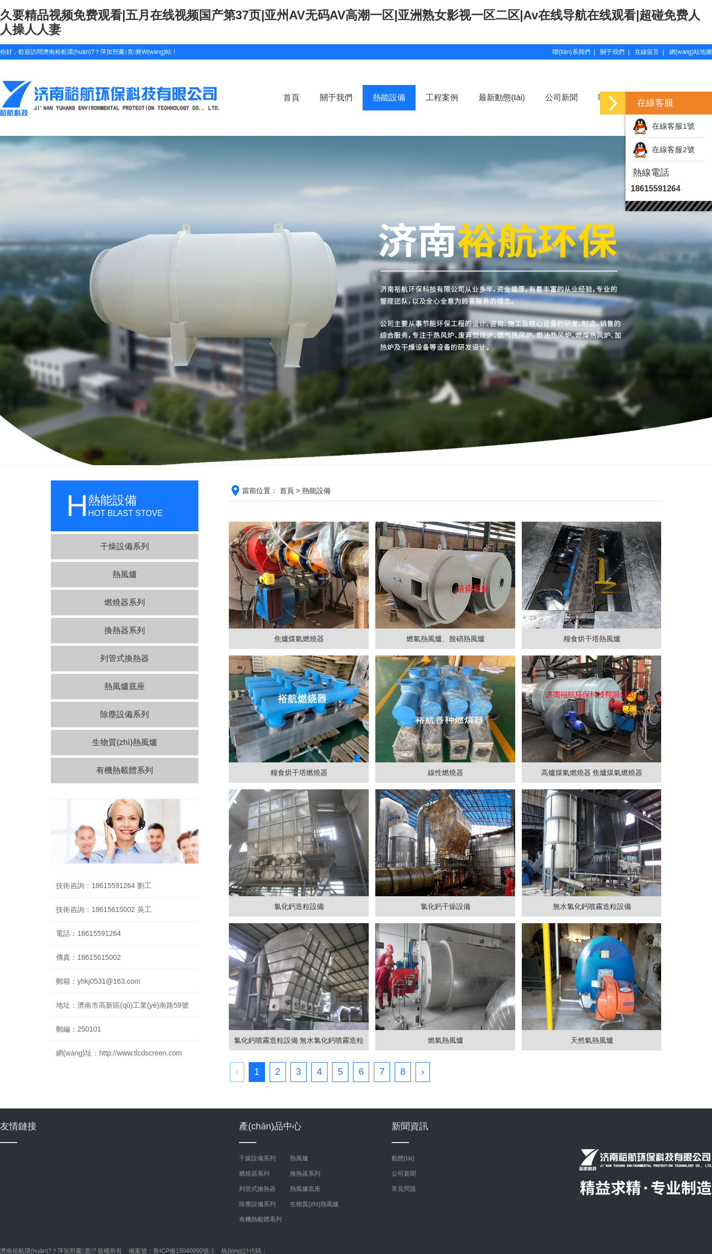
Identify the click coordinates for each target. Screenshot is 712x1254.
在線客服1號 (664, 126)
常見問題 (404, 1188)
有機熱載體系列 (124, 770)
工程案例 (442, 97)
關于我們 (612, 51)
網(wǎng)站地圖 (690, 51)
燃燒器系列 (124, 602)
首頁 (291, 97)
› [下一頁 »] (422, 1072)
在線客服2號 (664, 149)
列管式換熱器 (124, 658)
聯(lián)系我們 (571, 51)
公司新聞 (561, 97)
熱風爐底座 (124, 686)
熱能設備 (389, 97)
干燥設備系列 (124, 546)
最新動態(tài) (502, 97)
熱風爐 (124, 574)
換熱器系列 (124, 630)
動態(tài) (403, 1158)
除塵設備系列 (124, 714)
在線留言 (647, 51)
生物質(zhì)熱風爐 (124, 742)
